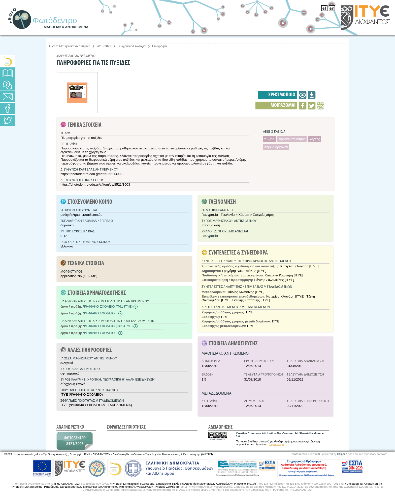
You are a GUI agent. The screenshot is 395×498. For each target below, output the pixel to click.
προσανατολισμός (292, 139)
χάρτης (315, 139)
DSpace (342, 453)
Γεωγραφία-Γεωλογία (132, 46)
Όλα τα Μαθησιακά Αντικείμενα (69, 46)
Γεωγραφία (159, 46)
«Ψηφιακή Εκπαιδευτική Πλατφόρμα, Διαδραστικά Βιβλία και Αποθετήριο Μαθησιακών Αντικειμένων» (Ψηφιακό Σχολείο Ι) (184, 483)
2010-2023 (104, 46)
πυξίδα (269, 139)
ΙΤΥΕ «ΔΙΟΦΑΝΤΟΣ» (67, 483)
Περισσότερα (277, 444)
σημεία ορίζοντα (276, 147)
